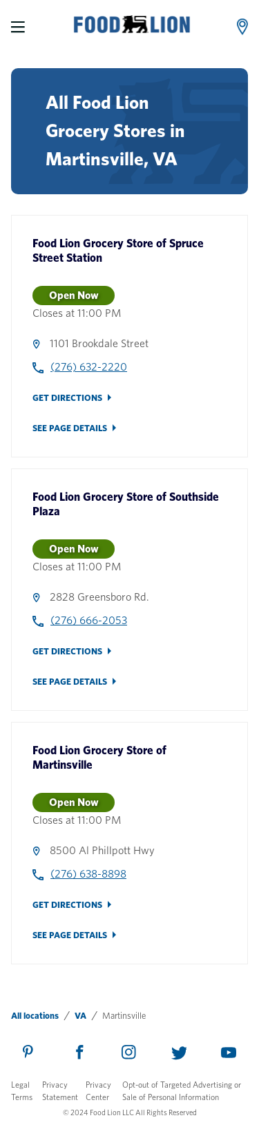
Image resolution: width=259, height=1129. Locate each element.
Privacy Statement (60, 1090)
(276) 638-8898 (88, 873)
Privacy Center (98, 1090)
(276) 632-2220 (88, 366)
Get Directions (67, 398)
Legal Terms (21, 1090)
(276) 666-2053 (88, 620)
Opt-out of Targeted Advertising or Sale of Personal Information (181, 1090)
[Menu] (18, 26)
